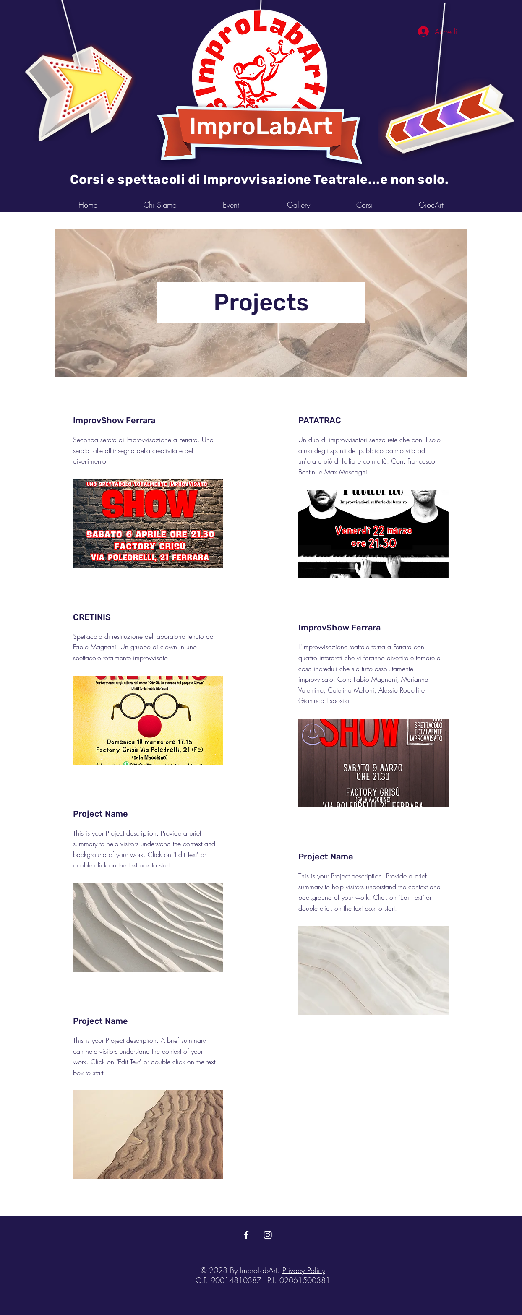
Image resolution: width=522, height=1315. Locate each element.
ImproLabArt (261, 126)
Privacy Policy (303, 1270)
